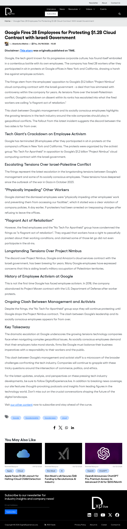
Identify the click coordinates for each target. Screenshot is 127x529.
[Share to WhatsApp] (66, 427)
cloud (64, 418)
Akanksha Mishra (20, 43)
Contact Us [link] (115, 3)
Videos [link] (89, 9)
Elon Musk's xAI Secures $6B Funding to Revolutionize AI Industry (61, 478)
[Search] (119, 13)
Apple (9, 471)
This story (26, 50)
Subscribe (11, 512)
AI (61, 471)
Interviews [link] (51, 9)
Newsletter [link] (93, 3)
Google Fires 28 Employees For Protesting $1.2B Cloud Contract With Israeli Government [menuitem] (53, 21)
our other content (21, 404)
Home (7, 21)
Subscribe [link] (51, 13)
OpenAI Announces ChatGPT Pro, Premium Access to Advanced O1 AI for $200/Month (103, 478)
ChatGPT (103, 471)
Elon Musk (51, 471)
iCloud (20, 471)
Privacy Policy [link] (80, 525)
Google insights (31, 418)
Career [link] (104, 525)
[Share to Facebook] (54, 427)
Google (16, 418)
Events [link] (103, 9)
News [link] (62, 9)
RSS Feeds (50, 525)
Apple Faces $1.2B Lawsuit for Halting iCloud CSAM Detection (23, 477)
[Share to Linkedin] (72, 427)
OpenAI (90, 471)
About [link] (104, 3)
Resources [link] (73, 9)
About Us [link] (93, 525)
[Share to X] (60, 427)
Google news (50, 418)
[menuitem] (93, 3)
